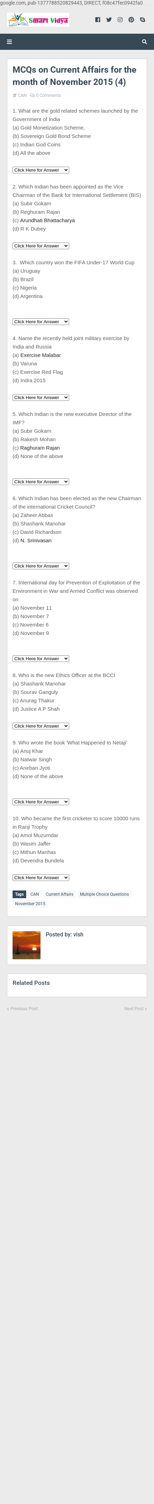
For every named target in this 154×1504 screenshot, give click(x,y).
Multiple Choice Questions (104, 894)
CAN (22, 95)
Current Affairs (59, 894)
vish (77, 934)
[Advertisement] (77, 1253)
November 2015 (30, 903)
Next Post (134, 1008)
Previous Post (24, 1008)
